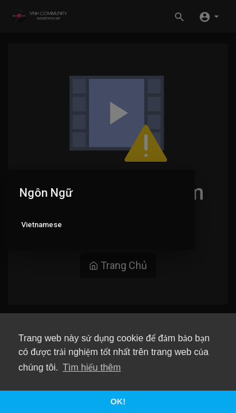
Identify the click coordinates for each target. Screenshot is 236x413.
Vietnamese (41, 224)
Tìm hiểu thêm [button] (92, 367)
